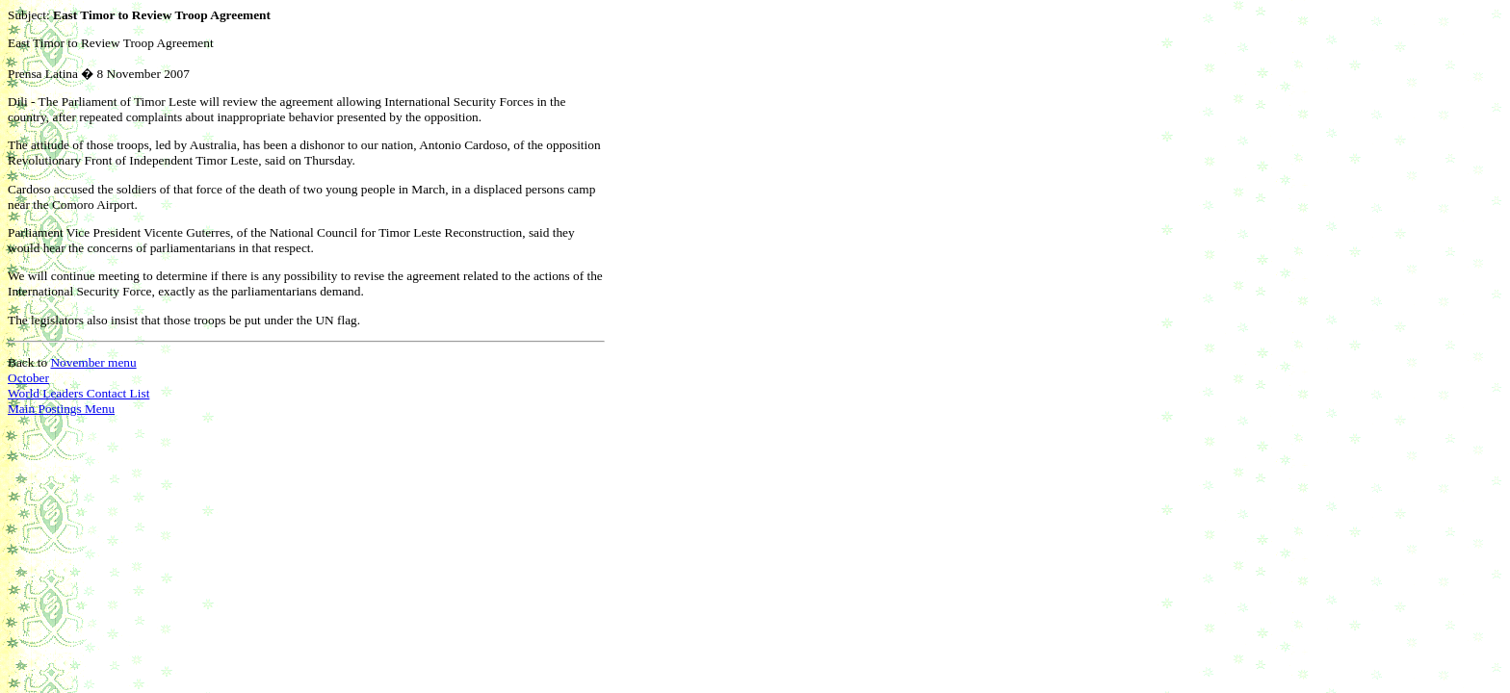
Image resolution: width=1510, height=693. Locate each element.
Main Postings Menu (61, 408)
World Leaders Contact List (78, 393)
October (28, 378)
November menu (93, 362)
